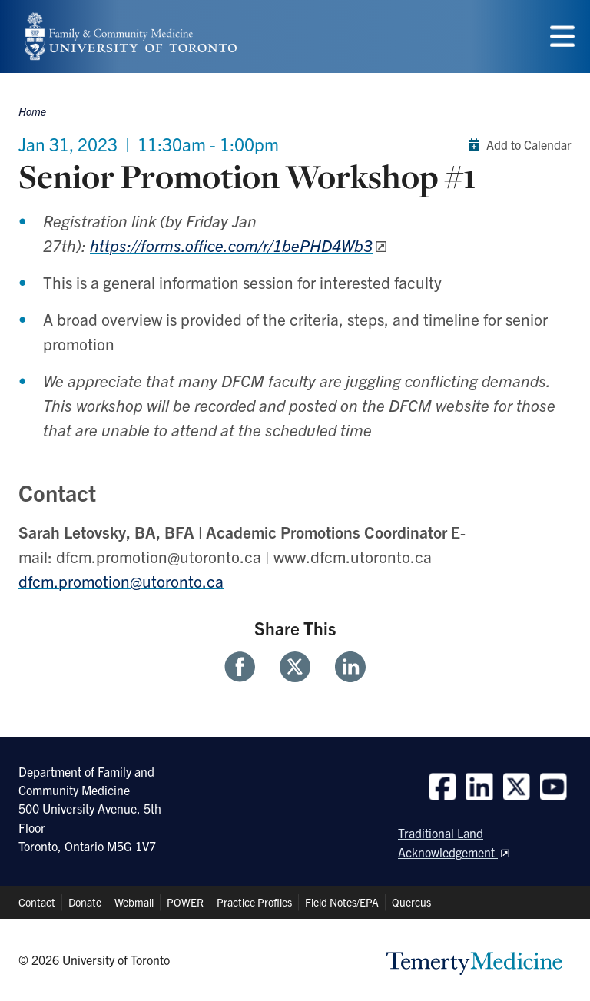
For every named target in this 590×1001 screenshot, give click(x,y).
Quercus (411, 902)
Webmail (134, 902)
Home (32, 111)
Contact (36, 902)
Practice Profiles (254, 902)
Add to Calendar (517, 144)
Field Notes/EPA (342, 902)
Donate (84, 902)
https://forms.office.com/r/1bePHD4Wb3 (231, 245)
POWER (185, 902)
